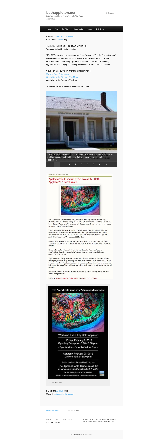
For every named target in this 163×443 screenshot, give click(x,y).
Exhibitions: (100, 29)
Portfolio (65, 29)
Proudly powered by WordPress (81, 434)
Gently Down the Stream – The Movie (62, 77)
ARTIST (59, 40)
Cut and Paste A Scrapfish (57, 74)
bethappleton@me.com (64, 36)
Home (49, 29)
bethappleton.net (60, 13)
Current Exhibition (52, 410)
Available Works (77, 29)
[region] (81, 129)
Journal (89, 29)
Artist (56, 29)
